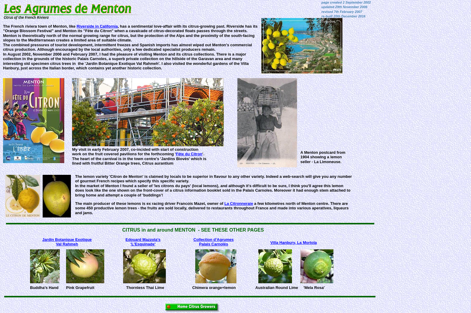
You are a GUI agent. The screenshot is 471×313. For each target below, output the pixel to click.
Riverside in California (97, 26)
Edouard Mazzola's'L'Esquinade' (143, 241)
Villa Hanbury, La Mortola (293, 242)
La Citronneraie (238, 203)
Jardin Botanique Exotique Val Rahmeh (67, 241)
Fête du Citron (189, 154)
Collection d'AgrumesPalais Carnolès (213, 241)
